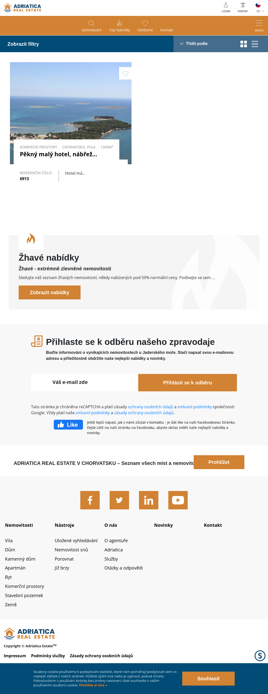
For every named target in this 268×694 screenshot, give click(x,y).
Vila (9, 551)
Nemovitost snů (71, 560)
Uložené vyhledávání (76, 551)
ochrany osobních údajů (150, 417)
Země (11, 615)
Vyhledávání (92, 30)
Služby (111, 569)
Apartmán (15, 578)
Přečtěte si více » (92, 685)
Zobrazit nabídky (49, 303)
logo (22, 7)
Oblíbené (145, 30)
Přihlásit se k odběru (187, 393)
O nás (110, 535)
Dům (10, 560)
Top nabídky (119, 30)
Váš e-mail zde (70, 392)
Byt (8, 588)
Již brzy (62, 578)
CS (258, 11)
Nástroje (64, 535)
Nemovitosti (19, 535)
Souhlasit (208, 678)
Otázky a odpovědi (123, 578)
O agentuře (116, 551)
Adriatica (113, 560)
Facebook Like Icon (68, 435)
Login (226, 11)
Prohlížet (219, 472)
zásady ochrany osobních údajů (144, 423)
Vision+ (243, 11)
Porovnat (64, 569)
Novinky (163, 535)
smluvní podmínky (195, 417)
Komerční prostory (24, 597)
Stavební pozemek (24, 606)
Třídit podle (197, 43)
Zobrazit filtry (23, 44)
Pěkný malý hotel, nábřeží (57, 154)
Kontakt (166, 30)
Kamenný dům (20, 569)
